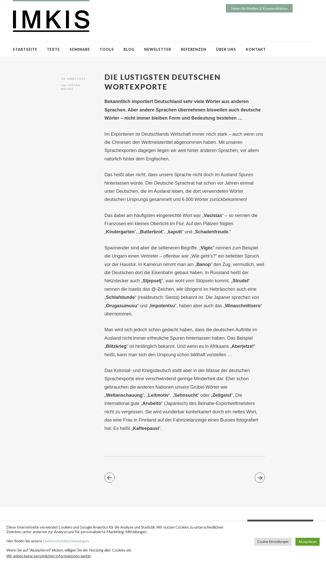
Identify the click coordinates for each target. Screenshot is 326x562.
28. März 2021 (73, 79)
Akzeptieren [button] (307, 542)
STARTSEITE (25, 49)
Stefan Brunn (70, 87)
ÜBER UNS (226, 49)
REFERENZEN (193, 49)
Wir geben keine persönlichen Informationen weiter (48, 556)
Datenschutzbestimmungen (66, 541)
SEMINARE (80, 49)
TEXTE (53, 49)
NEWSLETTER (157, 49)
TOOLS (107, 49)
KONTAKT (256, 49)
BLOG (129, 49)
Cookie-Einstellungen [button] (273, 542)
